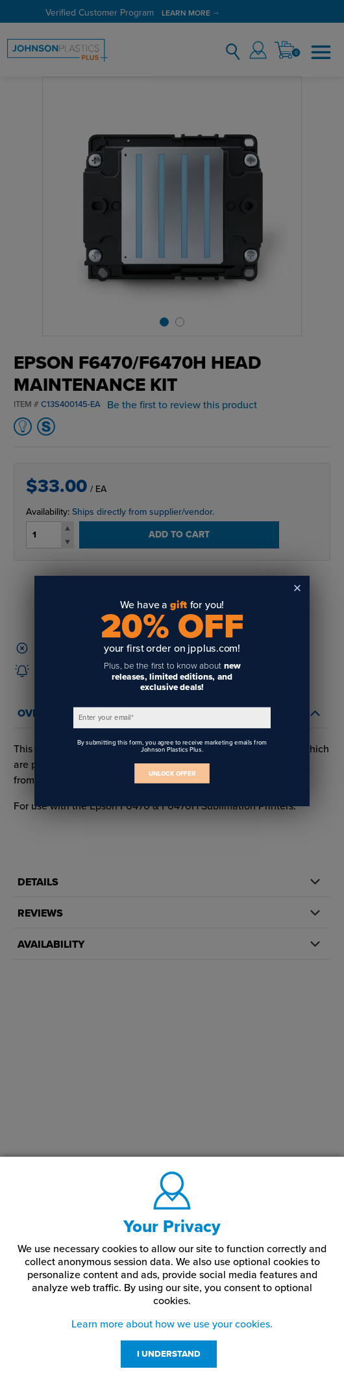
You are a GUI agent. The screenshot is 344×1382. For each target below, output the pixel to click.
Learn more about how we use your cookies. (172, 1324)
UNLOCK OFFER (172, 773)
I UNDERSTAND (169, 1354)
